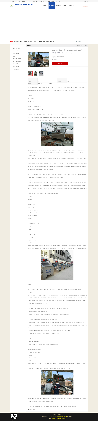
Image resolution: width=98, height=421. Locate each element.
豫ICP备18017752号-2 (53, 416)
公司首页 (45, 5)
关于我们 (64, 5)
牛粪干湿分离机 (16, 69)
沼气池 (14, 56)
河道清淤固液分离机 (17, 61)
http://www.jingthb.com (31, 409)
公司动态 (71, 5)
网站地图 (64, 418)
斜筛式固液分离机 (16, 48)
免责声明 (57, 418)
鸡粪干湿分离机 (16, 66)
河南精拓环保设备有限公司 (62, 416)
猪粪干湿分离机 (16, 53)
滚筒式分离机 (15, 63)
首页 (82, 45)
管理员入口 (61, 418)
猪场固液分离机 (16, 50)
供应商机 (51, 5)
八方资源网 (54, 418)
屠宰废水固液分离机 (17, 58)
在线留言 (60, 63)
